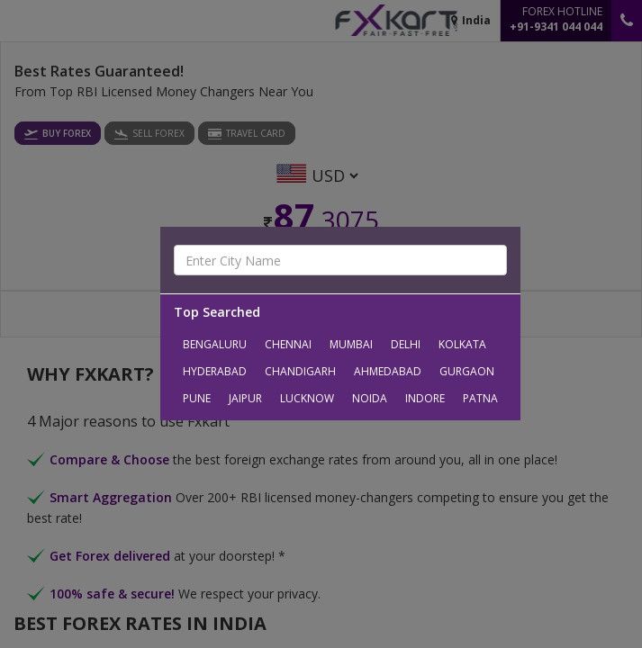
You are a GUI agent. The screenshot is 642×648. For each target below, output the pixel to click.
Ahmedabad (387, 371)
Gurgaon (466, 371)
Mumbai (351, 344)
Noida (369, 398)
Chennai (288, 344)
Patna (480, 398)
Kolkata (462, 344)
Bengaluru (215, 344)
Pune (197, 398)
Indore (425, 398)
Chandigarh (300, 371)
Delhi (405, 344)
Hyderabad (215, 371)
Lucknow (307, 398)
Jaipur (245, 398)
